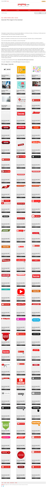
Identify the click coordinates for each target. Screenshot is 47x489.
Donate (18, 10)
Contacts (40, 10)
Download (6, 78)
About (6, 10)
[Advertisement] (8, 27)
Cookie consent (12, 482)
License (29, 10)
